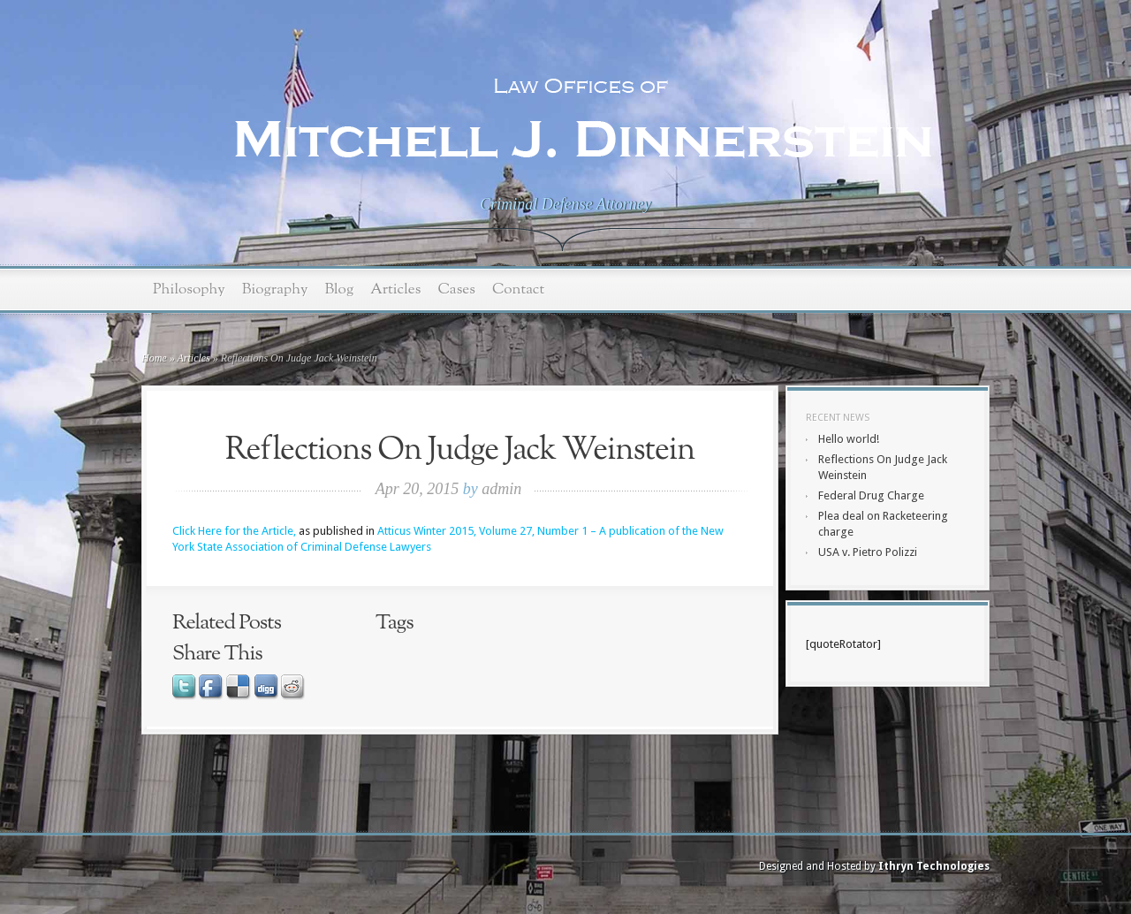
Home (154, 358)
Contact (518, 289)
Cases (456, 289)
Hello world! (848, 439)
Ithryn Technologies (934, 866)
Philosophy (189, 289)
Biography (275, 289)
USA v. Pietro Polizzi (867, 552)
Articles (395, 289)
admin (501, 489)
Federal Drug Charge (871, 495)
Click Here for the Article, (234, 530)
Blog (338, 289)
